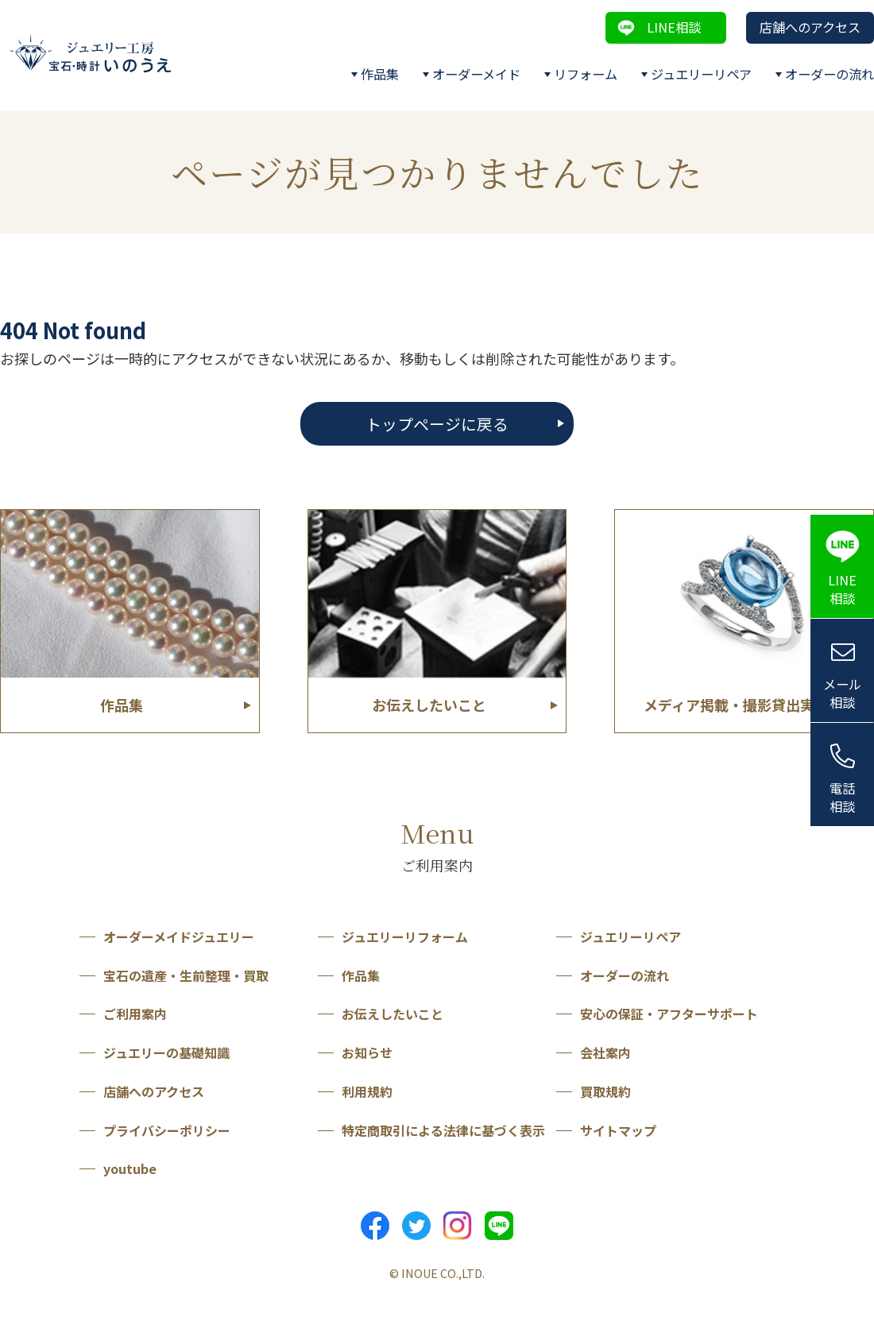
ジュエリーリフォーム (405, 936)
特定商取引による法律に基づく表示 (443, 1130)
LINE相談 (674, 27)
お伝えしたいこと (392, 1013)
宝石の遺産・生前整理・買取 (186, 975)
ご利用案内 (135, 1013)
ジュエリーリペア (701, 74)
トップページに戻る (437, 423)
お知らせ (367, 1052)
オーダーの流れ (829, 74)
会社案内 (605, 1052)
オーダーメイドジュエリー (178, 936)
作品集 (380, 74)
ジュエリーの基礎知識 (166, 1052)
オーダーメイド (476, 74)
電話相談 (842, 797)
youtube (130, 1168)
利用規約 (367, 1091)
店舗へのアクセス (810, 27)
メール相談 (842, 693)
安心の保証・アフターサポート (669, 1013)
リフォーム (585, 74)
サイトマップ (618, 1130)
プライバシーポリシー (166, 1130)
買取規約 (605, 1091)
